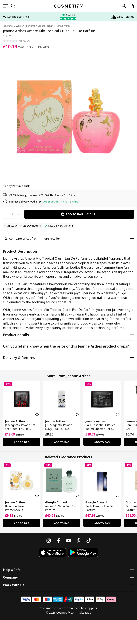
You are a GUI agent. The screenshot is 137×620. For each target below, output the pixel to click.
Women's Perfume (25, 25)
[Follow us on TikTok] (89, 541)
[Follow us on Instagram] (49, 541)
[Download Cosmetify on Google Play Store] (83, 552)
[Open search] (15, 6)
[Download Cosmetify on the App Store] (52, 552)
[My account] (122, 6)
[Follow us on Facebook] (59, 541)
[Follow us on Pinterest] (79, 541)
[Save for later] (34, 412)
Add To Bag (21, 442)
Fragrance (8, 25)
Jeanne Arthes (63, 25)
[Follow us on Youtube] (69, 541)
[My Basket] (130, 6)
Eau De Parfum (45, 25)
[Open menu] (7, 6)
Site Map (85, 612)
